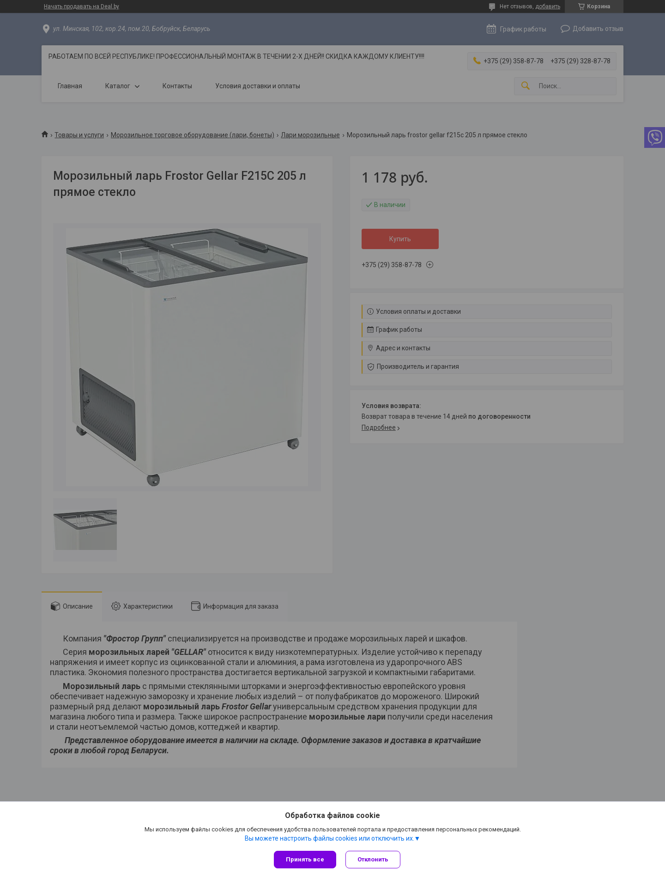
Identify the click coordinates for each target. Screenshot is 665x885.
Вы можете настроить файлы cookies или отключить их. (329, 838)
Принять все (305, 859)
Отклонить (372, 859)
